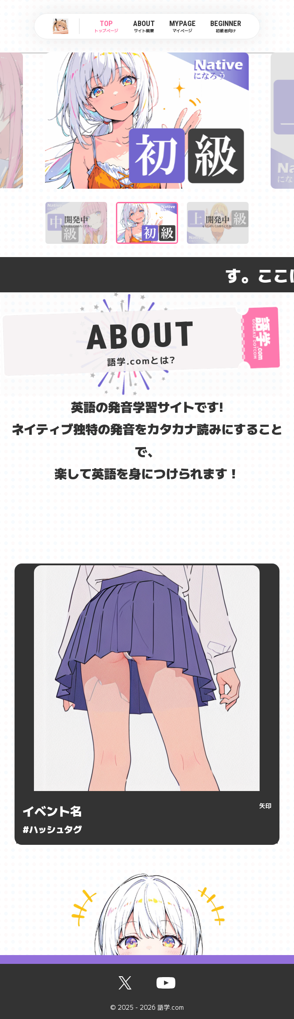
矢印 (265, 805)
